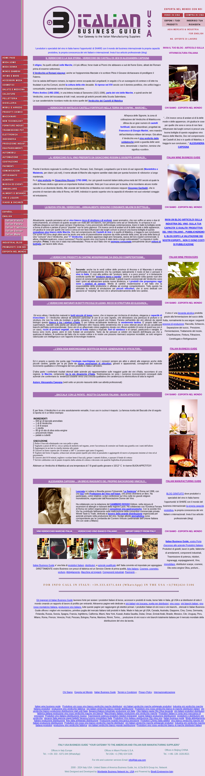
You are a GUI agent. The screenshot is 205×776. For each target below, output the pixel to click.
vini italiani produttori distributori (189, 711)
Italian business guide (174, 718)
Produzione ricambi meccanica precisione (119, 720)
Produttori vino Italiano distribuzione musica (66, 716)
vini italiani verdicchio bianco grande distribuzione (110, 709)
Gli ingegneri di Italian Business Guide (54, 600)
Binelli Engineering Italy (162, 771)
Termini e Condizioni (127, 692)
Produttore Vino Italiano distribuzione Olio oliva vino (137, 718)
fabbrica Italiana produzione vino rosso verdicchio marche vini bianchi (70, 713)
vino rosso (175, 603)
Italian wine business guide (48, 706)
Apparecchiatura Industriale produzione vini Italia (112, 711)
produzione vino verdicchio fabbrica (68, 709)
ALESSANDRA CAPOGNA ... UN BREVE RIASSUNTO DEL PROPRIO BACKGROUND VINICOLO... (97, 481)
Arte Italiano (133, 569)
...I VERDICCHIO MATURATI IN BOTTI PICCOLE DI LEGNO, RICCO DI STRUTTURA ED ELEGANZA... (97, 303)
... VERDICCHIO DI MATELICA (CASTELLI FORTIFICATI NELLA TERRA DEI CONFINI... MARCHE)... (97, 108)
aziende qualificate (107, 565)
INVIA (183, 232)
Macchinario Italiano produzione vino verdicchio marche (131, 713)
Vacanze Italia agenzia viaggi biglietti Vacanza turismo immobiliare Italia (78, 718)
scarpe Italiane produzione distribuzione (157, 716)
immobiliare (169, 564)
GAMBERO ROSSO (120, 504)
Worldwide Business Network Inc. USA (115, 771)
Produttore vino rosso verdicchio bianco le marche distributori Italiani (167, 709)
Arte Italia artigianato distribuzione (82, 720)
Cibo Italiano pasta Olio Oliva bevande (154, 711)
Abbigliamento (73, 572)
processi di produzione (173, 324)
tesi (82, 494)
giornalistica (137, 516)
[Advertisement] (120, 657)
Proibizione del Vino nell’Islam (104, 494)
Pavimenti (129, 572)
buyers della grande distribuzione (125, 514)
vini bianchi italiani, (190, 603)
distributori (90, 565)
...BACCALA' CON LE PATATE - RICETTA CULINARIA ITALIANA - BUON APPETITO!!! (97, 395)
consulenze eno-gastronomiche (125, 509)
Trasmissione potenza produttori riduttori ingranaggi (112, 716)
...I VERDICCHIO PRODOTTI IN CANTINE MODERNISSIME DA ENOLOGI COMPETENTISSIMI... (97, 257)
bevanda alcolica (186, 313)
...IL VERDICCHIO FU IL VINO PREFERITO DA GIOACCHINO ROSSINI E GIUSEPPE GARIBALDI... (97, 157)
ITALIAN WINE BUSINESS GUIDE (183, 157)
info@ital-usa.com (137, 760)
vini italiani (131, 603)
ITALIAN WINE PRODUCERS (183, 257)
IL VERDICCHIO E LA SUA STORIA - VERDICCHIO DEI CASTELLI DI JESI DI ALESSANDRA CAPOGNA (97, 58)
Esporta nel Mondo (83, 692)
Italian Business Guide (43, 565)
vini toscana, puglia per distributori (152, 603)
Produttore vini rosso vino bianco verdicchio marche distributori (92, 706)
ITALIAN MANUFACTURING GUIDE (183, 481)
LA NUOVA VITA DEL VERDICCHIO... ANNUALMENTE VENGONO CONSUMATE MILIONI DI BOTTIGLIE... (97, 207)
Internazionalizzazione (164, 692)
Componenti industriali (113, 572)
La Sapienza (130, 491)
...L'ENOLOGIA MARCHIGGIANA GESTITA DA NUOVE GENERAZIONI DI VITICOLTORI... (97, 349)
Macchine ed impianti (91, 572)
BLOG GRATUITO (175, 494)
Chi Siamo (68, 692)
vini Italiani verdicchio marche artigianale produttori (147, 706)
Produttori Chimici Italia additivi (155, 720)
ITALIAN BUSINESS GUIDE (183, 349)
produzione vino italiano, (70, 607)
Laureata (80, 491)
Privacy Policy (145, 692)
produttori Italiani (76, 565)
